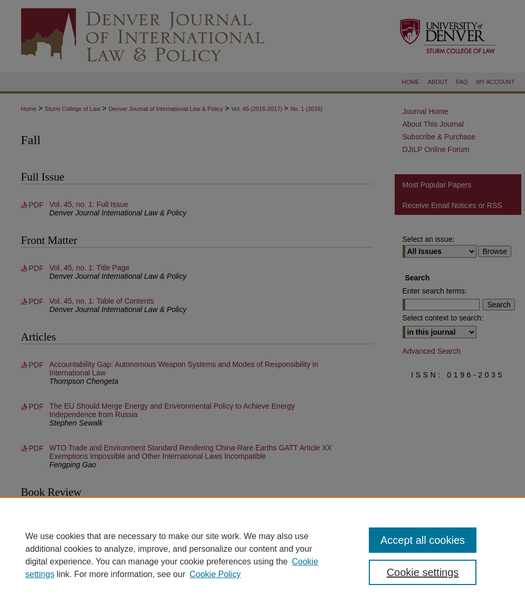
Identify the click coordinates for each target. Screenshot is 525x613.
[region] (262, 555)
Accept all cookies (422, 540)
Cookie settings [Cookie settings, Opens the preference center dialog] (423, 572)
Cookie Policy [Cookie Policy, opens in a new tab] (215, 574)
